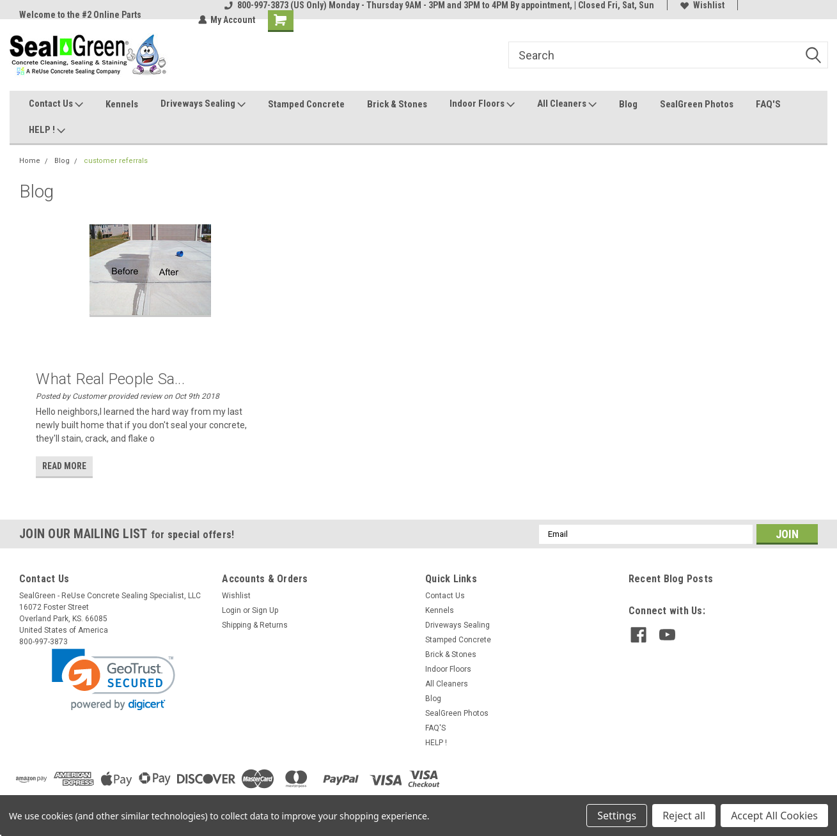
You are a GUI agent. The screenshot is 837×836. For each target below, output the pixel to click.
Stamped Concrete (306, 104)
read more (64, 466)
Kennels (122, 104)
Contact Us (56, 104)
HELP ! (47, 130)
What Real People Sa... (110, 379)
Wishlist (702, 5)
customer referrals (116, 161)
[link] (113, 679)
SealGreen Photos (696, 104)
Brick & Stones (397, 104)
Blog (628, 104)
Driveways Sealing (203, 104)
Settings (616, 816)
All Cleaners (567, 104)
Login (231, 610)
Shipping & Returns (255, 625)
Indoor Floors (482, 104)
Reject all (683, 816)
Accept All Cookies (774, 816)
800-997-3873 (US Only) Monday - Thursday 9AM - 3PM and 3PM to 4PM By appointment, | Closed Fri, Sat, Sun (439, 5)
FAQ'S (768, 104)
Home (29, 161)
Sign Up (265, 610)
